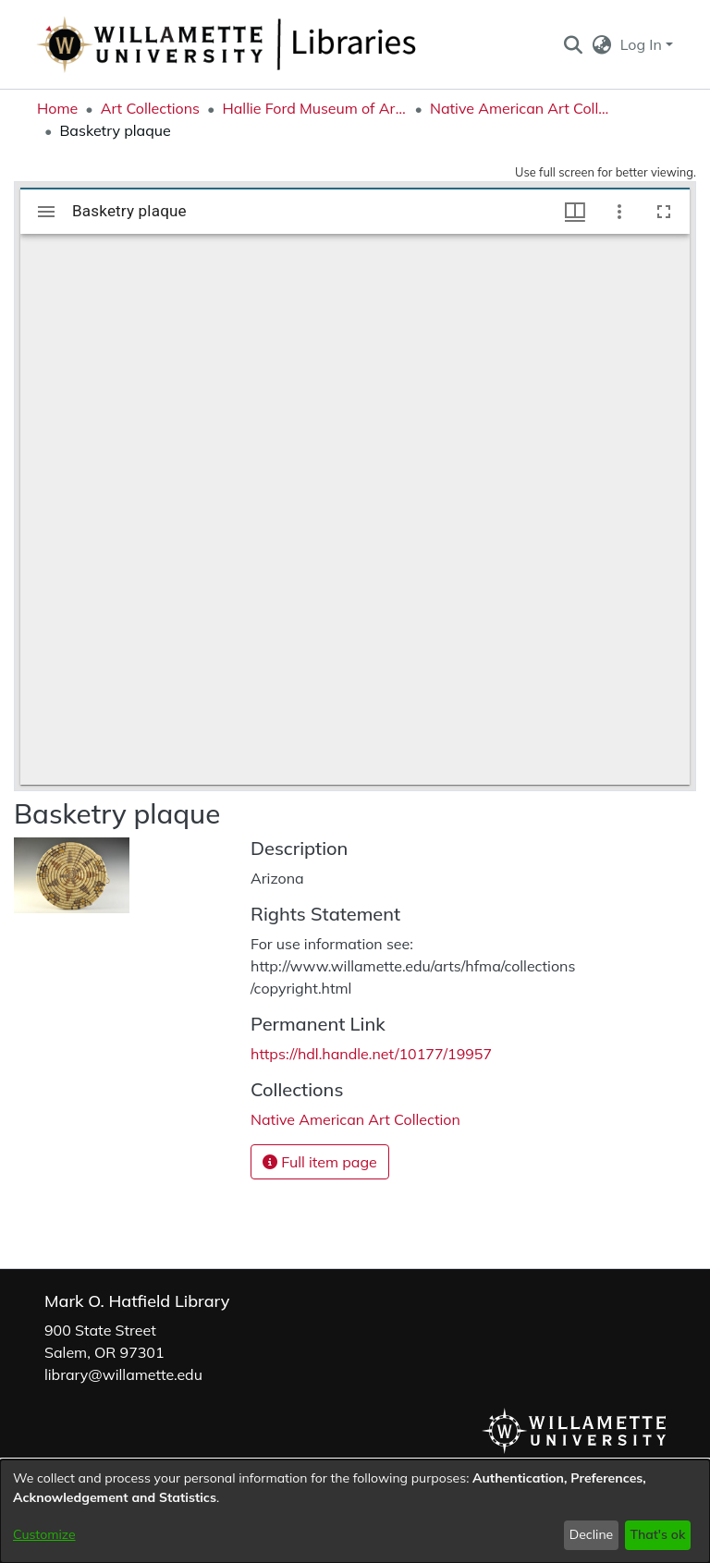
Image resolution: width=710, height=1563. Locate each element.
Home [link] (57, 108)
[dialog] (355, 1511)
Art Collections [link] (150, 108)
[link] (355, 1119)
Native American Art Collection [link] (522, 108)
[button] (572, 44)
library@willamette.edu (123, 1374)
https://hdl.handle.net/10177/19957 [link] (371, 1053)
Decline (591, 1534)
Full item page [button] (320, 1162)
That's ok (657, 1534)
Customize (44, 1534)
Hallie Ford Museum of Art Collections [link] (314, 108)
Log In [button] (643, 44)
